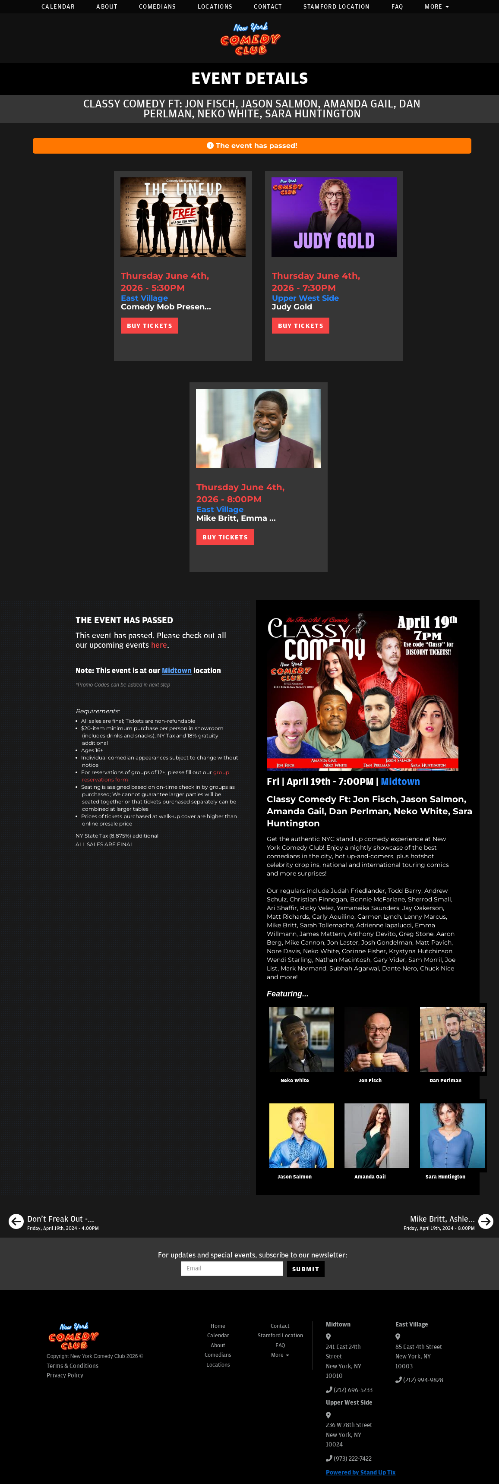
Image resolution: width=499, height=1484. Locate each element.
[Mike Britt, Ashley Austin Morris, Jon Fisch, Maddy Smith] (448, 1223)
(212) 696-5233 (353, 1390)
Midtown (177, 671)
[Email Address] (232, 1268)
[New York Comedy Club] (249, 38)
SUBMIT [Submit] (305, 1269)
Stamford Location (336, 6)
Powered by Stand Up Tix (361, 1472)
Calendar (58, 6)
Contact (268, 6)
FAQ (398, 6)
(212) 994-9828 (423, 1380)
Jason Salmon (295, 1177)
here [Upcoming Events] (159, 645)
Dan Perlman (445, 1081)
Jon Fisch (370, 1081)
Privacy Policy (65, 1375)
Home (218, 1326)
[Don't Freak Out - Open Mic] (54, 1223)
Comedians (157, 6)
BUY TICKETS (149, 326)
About (106, 6)
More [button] (437, 6)
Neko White (295, 1081)
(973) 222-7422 (353, 1458)
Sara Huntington (445, 1177)
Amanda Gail (370, 1177)
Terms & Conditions (72, 1366)
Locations (215, 6)
